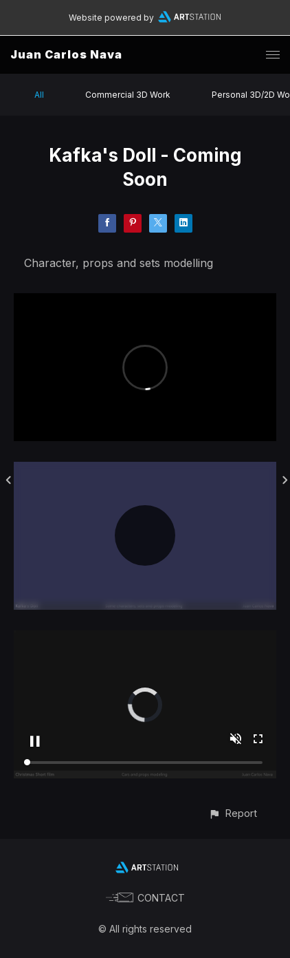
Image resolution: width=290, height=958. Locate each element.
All (39, 94)
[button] (233, 813)
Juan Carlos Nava (66, 54)
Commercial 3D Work (127, 94)
